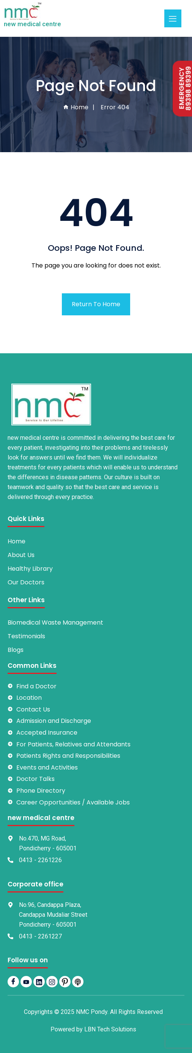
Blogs (16, 649)
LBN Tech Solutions (110, 1029)
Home (75, 107)
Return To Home (96, 304)
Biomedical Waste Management (55, 622)
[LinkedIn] (39, 981)
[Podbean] (77, 981)
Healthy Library (30, 568)
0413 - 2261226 (40, 860)
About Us (21, 555)
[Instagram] (52, 981)
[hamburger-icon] (172, 18)
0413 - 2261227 (40, 936)
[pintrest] (65, 981)
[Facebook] (13, 981)
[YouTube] (26, 981)
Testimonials (26, 636)
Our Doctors (26, 582)
